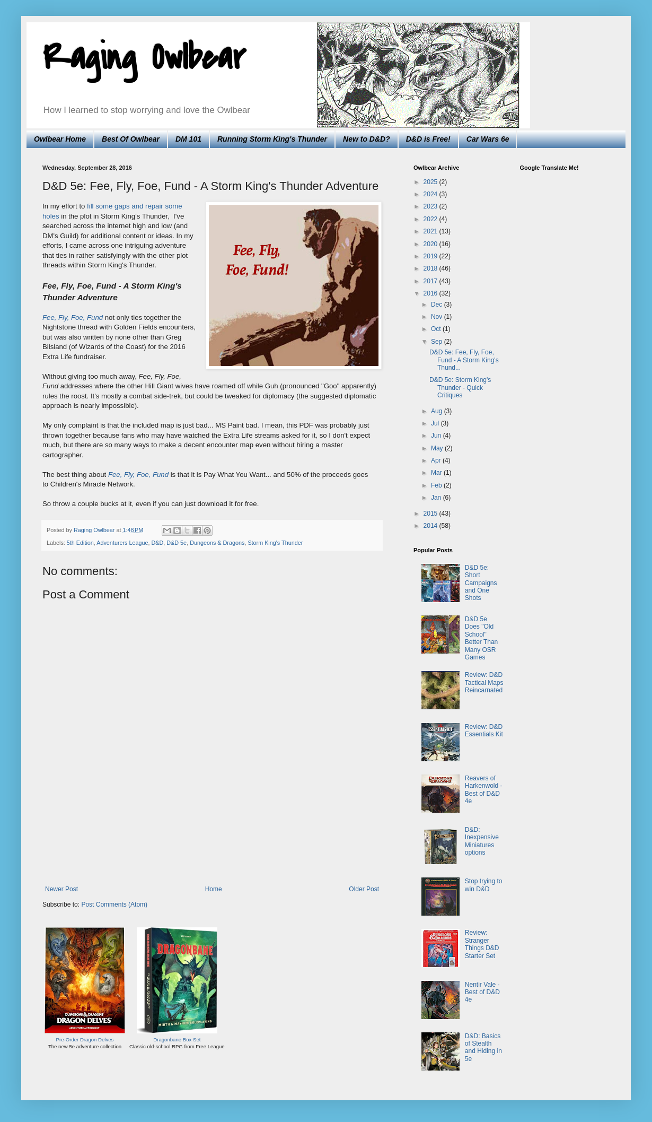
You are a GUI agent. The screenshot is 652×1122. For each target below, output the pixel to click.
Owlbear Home (60, 139)
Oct (437, 329)
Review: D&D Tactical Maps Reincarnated (484, 682)
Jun (437, 435)
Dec (437, 304)
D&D (158, 543)
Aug (437, 411)
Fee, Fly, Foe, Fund (138, 475)
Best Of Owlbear (131, 139)
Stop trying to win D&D (484, 884)
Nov (437, 316)
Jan (437, 497)
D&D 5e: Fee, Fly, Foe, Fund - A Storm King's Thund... (464, 360)
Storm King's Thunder (275, 543)
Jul (436, 423)
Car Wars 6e (487, 139)
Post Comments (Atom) (114, 904)
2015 (431, 513)
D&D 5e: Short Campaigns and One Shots (481, 583)
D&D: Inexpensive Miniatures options (482, 841)
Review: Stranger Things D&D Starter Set (482, 944)
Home (213, 889)
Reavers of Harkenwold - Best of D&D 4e (484, 790)
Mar (437, 472)
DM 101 (188, 139)
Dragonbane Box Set (176, 1039)
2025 (431, 182)
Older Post (364, 889)
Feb (437, 485)
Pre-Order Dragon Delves (85, 1039)
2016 (431, 293)
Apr (437, 460)
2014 (431, 525)
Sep (437, 341)
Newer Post (61, 889)
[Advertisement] (212, 856)
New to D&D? (366, 139)
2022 (431, 219)
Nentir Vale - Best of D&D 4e (482, 992)
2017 (431, 281)
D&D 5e (176, 543)
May (438, 448)
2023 (431, 206)
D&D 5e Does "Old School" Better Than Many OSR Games (481, 638)
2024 (431, 194)
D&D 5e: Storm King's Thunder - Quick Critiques (460, 387)
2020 (431, 244)
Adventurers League (122, 543)
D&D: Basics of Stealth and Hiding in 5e (483, 1047)
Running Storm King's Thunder (272, 139)
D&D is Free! (428, 139)
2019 (431, 256)
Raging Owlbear (143, 58)
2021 (431, 231)
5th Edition (80, 543)
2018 (431, 268)
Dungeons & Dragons (217, 543)
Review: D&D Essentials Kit (484, 730)
